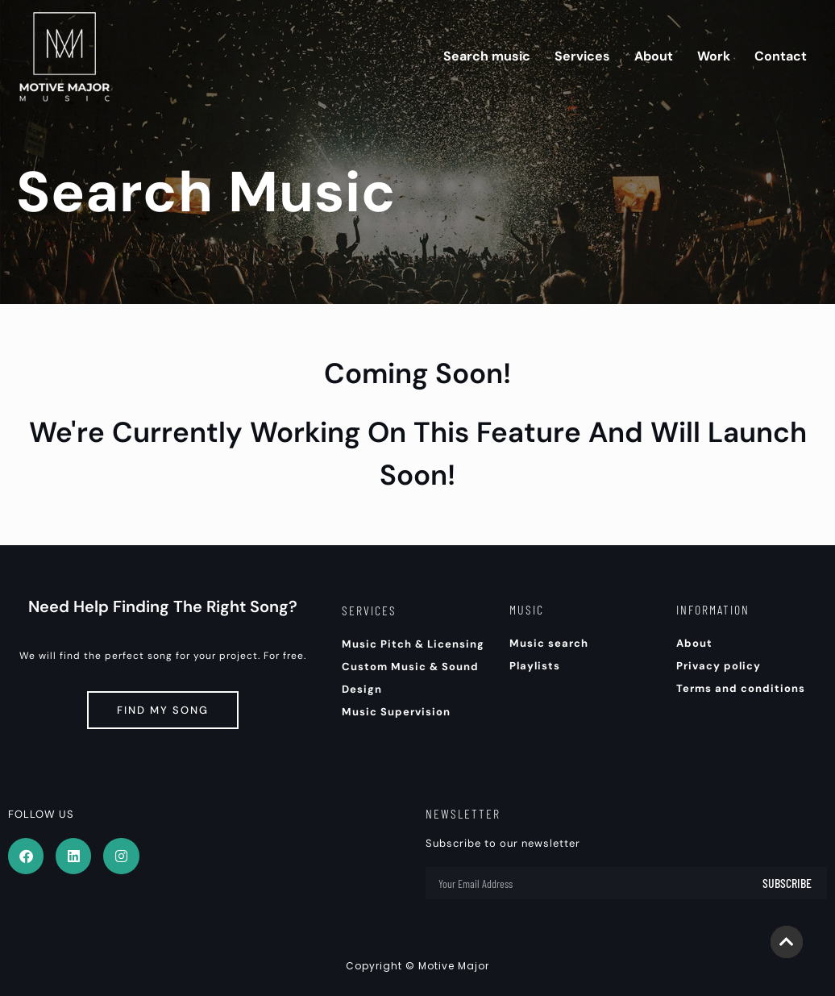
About (653, 56)
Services (582, 56)
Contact (780, 56)
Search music (486, 56)
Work (713, 56)
